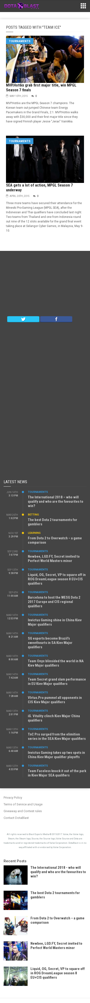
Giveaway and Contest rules (23, 811)
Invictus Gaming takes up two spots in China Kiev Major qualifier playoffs (56, 754)
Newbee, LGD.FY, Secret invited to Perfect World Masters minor (54, 558)
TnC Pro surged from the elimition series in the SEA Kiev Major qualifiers (57, 736)
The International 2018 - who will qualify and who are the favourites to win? (58, 871)
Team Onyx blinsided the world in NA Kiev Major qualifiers (56, 663)
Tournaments (19, 41)
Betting (33, 514)
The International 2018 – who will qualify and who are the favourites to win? (55, 501)
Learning (34, 533)
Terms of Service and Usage (23, 804)
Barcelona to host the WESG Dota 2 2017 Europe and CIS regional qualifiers (54, 601)
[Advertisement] (45, 284)
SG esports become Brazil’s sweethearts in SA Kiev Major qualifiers (50, 642)
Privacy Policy (13, 797)
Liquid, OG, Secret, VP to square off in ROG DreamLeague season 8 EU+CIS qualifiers (57, 579)
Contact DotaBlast (16, 818)
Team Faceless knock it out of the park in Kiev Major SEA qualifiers (57, 773)
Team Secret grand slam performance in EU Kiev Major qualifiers (57, 681)
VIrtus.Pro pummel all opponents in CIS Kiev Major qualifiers (55, 699)
